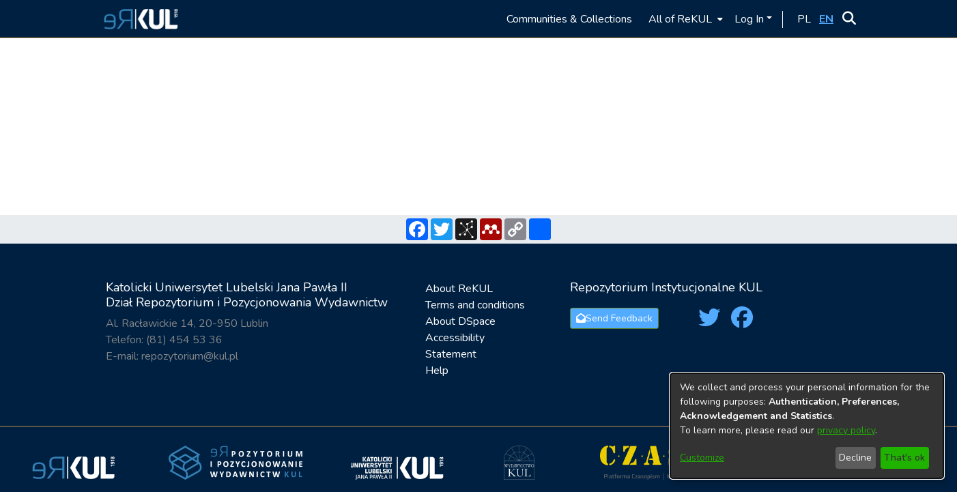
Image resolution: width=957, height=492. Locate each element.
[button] (139, 18)
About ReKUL (459, 288)
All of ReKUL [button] (680, 19)
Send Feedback (614, 318)
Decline (855, 457)
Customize (702, 457)
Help (436, 370)
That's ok (904, 457)
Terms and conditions (475, 305)
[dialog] (806, 425)
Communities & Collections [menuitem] (569, 19)
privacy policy (846, 430)
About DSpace (460, 321)
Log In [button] (750, 19)
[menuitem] (684, 19)
